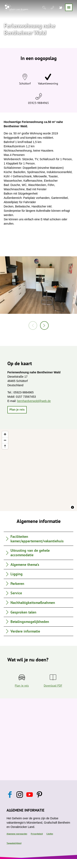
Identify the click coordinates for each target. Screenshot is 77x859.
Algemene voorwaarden (17, 833)
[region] (38, 470)
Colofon (49, 833)
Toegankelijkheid (14, 843)
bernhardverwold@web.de (34, 401)
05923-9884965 (38, 103)
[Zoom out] (5, 440)
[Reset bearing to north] (5, 446)
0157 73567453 (26, 396)
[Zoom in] (5, 434)
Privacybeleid (37, 833)
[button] (17, 409)
